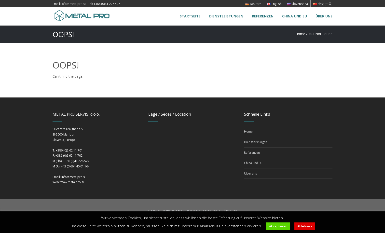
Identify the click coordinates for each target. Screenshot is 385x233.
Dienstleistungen (255, 142)
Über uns (250, 173)
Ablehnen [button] (304, 226)
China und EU (253, 163)
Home (300, 33)
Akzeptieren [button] (278, 226)
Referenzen (252, 153)
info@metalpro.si (73, 4)
